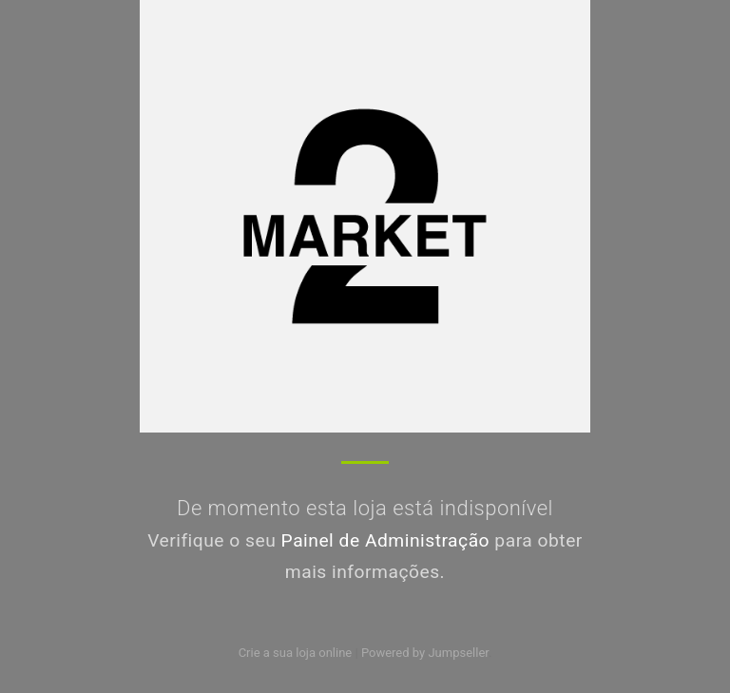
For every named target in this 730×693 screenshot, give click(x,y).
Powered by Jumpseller (425, 652)
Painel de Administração (385, 540)
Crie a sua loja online (296, 652)
